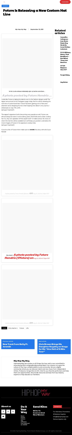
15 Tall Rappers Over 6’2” (64, 51)
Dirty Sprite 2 (9, 255)
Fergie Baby (63, 58)
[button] (33, 2)
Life (27, 328)
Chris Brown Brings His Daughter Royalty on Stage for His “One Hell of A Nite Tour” (53, 348)
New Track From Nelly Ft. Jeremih (15, 345)
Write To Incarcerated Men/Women (40, 410)
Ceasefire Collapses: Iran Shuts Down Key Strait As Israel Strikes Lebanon (64, 36)
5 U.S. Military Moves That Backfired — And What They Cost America (64, 44)
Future (22, 328)
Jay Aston (62, 65)
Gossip (5, 6)
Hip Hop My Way (20, 29)
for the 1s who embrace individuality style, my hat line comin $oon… (27, 91)
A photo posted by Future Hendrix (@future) (17, 193)
